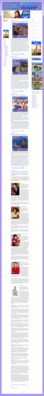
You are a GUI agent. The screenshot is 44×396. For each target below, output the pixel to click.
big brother (15, 168)
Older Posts (28, 386)
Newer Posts (12, 386)
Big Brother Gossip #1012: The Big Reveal (19, 134)
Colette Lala (19, 54)
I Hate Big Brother (34, 105)
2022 (4, 42)
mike (21, 54)
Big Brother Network (34, 99)
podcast (20, 168)
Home (20, 386)
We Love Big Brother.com (34, 107)
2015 (4, 64)
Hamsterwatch (33, 100)
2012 (4, 66)
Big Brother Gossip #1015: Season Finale (19, 21)
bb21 (13, 54)
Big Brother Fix (33, 103)
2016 (4, 63)
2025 (4, 40)
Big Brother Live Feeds (34, 97)
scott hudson (23, 54)
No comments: (18, 53)
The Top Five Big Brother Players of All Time (19, 171)
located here (19, 173)
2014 (4, 65)
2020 (4, 44)
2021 (4, 43)
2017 (4, 62)
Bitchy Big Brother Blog (34, 96)
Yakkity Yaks (33, 101)
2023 (4, 41)
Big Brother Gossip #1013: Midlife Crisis (6, 51)
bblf (14, 54)
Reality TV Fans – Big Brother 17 (35, 104)
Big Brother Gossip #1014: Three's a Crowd (19, 57)
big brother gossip (16, 54)
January (5, 60)
